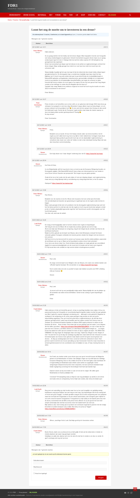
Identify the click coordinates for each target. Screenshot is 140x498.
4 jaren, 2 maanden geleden (79, 34)
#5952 (106, 282)
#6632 (106, 427)
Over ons (91, 15)
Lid (77, 15)
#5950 (106, 220)
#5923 (106, 149)
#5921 (106, 125)
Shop (83, 15)
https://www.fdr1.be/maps (94, 154)
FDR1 (13, 5)
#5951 (106, 254)
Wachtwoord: (37, 467)
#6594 (106, 386)
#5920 (106, 99)
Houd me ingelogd (41, 473)
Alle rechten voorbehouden (16, 495)
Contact (101, 15)
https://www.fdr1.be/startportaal (62, 183)
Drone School (29, 15)
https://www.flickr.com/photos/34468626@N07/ (60, 409)
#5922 (106, 160)
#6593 (106, 305)
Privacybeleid (23, 492)
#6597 (106, 352)
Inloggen (101, 478)
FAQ (64, 15)
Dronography (15, 15)
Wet (50, 15)
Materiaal (42, 15)
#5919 (106, 47)
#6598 (106, 416)
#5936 (106, 190)
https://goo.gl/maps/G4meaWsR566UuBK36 (75, 326)
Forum (57, 15)
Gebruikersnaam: (38, 460)
